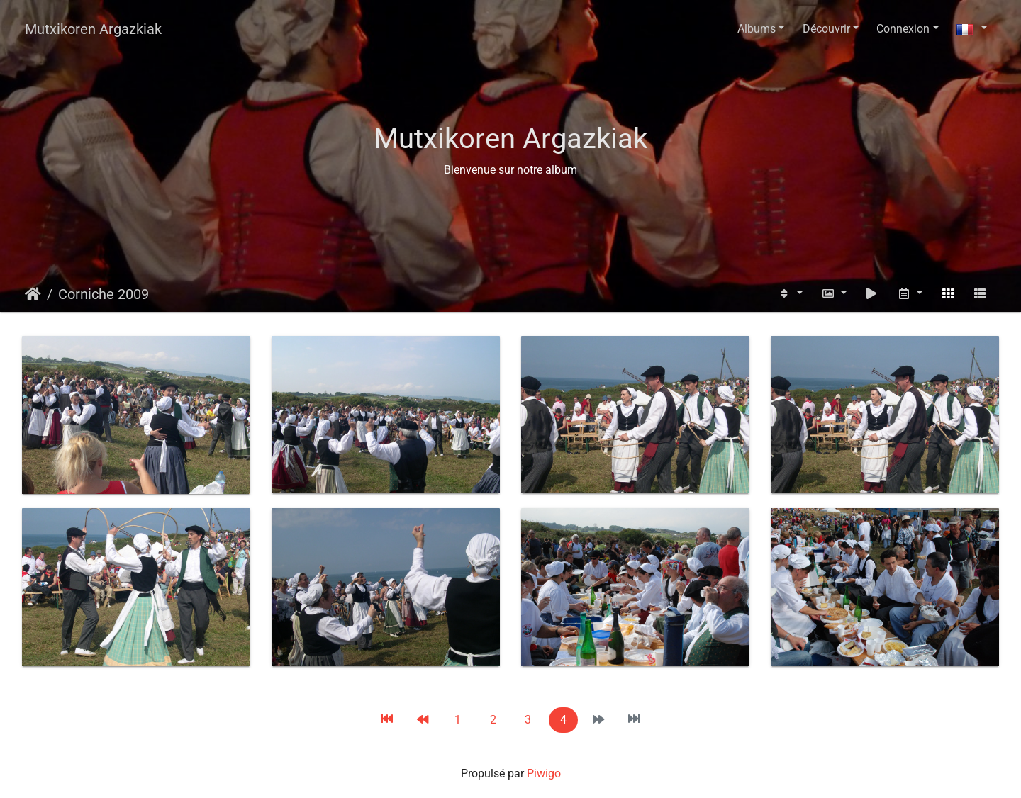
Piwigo (544, 773)
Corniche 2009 (103, 294)
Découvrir (826, 28)
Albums (756, 28)
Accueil (33, 294)
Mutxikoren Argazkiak (93, 29)
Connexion (903, 28)
